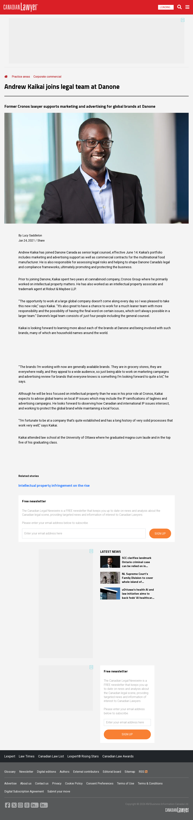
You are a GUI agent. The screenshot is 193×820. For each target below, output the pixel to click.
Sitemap (130, 771)
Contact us (41, 783)
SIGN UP (160, 533)
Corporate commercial (47, 76)
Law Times (27, 756)
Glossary (10, 771)
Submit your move (58, 791)
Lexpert (9, 756)
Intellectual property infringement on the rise (54, 485)
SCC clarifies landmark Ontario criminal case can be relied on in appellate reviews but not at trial (136, 562)
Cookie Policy (74, 783)
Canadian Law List (51, 756)
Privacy (56, 783)
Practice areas (21, 76)
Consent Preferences (99, 783)
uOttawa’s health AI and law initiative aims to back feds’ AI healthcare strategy (138, 594)
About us (25, 783)
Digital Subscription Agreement (24, 791)
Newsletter (26, 771)
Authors (64, 771)
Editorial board (112, 771)
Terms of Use (125, 783)
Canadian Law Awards (118, 756)
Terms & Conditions (150, 783)
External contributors (86, 771)
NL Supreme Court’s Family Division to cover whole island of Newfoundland (137, 578)
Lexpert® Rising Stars (83, 756)
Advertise (10, 783)
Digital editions (46, 771)
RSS (143, 771)
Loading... (166, 7)
